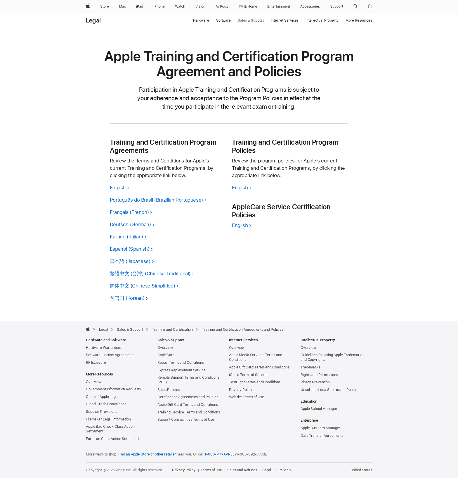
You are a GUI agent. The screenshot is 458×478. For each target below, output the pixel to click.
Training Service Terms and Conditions (188, 412)
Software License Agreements (110, 355)
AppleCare (166, 355)
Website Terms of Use (246, 397)
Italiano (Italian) (126, 237)
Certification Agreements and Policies (187, 397)
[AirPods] (221, 6)
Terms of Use (211, 470)
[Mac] (122, 6)
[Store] (104, 6)
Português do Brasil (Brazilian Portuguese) (156, 200)
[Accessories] (310, 6)
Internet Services (285, 20)
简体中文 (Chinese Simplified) (142, 286)
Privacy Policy (240, 390)
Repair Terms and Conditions (180, 363)
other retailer (165, 454)
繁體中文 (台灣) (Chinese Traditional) (150, 273)
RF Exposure (96, 363)
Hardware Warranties (103, 348)
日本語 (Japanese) (130, 261)
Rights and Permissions (319, 375)
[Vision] (200, 6)
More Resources (359, 20)
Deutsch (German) (130, 224)
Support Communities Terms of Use (185, 420)
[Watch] (180, 6)
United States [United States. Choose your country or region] (361, 470)
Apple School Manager (319, 409)
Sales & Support (251, 20)
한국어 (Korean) (127, 298)
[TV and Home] (248, 6)
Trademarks (310, 367)
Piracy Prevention (315, 382)
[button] (355, 6)
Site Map (283, 470)
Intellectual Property (322, 20)
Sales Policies (168, 390)
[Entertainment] (278, 6)
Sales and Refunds (242, 470)
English (118, 187)
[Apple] (88, 6)
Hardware (201, 20)
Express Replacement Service (181, 370)
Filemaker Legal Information (108, 419)
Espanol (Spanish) (130, 249)
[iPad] (139, 6)
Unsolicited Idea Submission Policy (328, 390)
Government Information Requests (113, 389)
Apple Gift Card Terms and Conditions (187, 405)
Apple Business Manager (320, 428)
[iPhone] (159, 6)
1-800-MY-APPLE (219, 454)
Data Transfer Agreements (322, 436)
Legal (93, 20)
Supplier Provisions (101, 412)
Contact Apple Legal (102, 397)
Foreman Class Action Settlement (112, 439)
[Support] (337, 6)
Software (223, 20)
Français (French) (129, 212)
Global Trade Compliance (106, 404)
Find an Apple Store (134, 454)
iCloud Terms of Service (248, 375)
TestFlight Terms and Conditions (254, 382)
